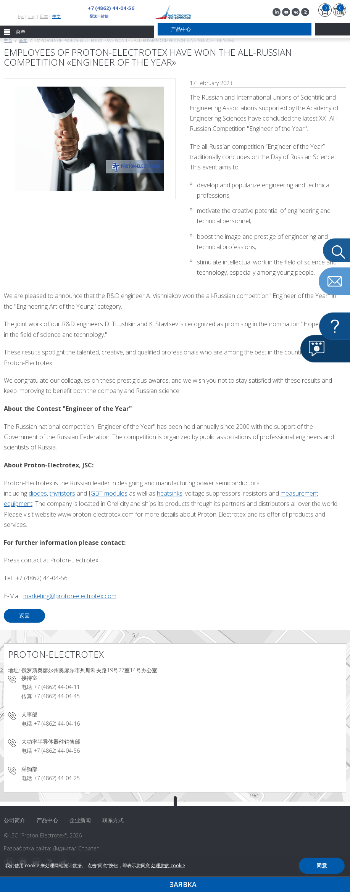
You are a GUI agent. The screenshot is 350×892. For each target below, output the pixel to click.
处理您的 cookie (168, 865)
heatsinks (169, 493)
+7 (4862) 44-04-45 (57, 696)
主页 (8, 40)
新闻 (23, 40)
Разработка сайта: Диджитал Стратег (51, 848)
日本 (44, 16)
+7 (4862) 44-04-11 (57, 687)
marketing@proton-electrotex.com (69, 596)
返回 (24, 615)
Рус (21, 16)
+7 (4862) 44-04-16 (57, 723)
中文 (56, 16)
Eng (31, 16)
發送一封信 (98, 16)
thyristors (62, 493)
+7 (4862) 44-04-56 (109, 8)
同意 (321, 865)
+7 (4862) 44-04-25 (57, 778)
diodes (38, 493)
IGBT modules (108, 493)
